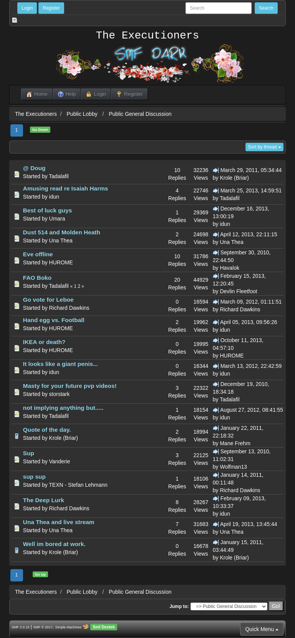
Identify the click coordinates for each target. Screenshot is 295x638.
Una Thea (61, 240)
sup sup (34, 476)
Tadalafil (58, 176)
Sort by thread (264, 147)
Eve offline (38, 254)
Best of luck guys (47, 210)
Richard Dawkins (69, 308)
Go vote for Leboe (48, 299)
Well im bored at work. (54, 544)
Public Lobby (83, 114)
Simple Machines (68, 627)
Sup (28, 453)
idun (54, 197)
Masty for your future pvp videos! (70, 385)
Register (51, 8)
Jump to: (179, 606)
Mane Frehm (235, 443)
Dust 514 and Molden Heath (61, 232)
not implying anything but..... (63, 407)
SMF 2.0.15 (21, 627)
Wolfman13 (233, 467)
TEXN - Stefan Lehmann (78, 485)
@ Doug (34, 168)
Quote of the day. (47, 429)
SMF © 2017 (43, 627)
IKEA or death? (44, 342)
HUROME (61, 262)
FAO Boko (37, 277)
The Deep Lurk (43, 500)
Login (27, 8)
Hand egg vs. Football (54, 320)
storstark (59, 394)
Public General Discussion (140, 114)
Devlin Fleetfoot (238, 291)
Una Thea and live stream (58, 522)
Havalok (229, 268)
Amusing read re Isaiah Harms (65, 188)
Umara (57, 218)
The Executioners (147, 35)
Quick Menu (261, 629)
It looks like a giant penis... (60, 364)
